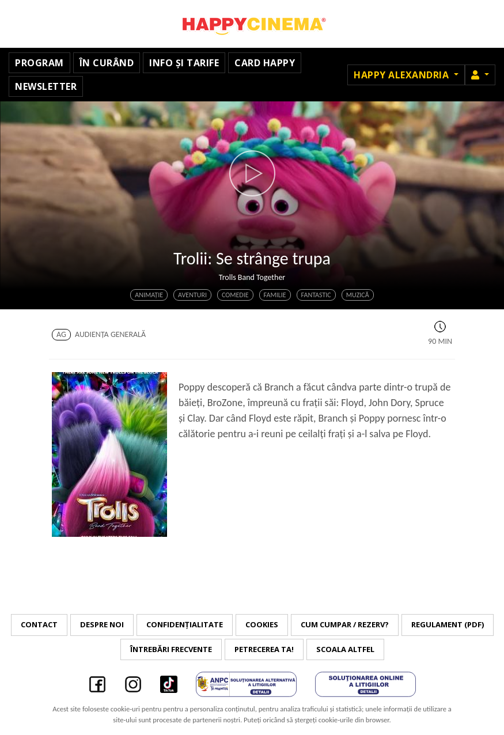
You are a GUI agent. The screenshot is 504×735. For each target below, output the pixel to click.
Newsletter (46, 86)
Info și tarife (184, 62)
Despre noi (102, 624)
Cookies (261, 624)
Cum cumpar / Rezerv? (345, 624)
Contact (39, 624)
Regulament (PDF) (447, 624)
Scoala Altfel (345, 649)
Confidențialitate (184, 624)
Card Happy (264, 62)
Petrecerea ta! (264, 649)
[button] (480, 75)
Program (39, 62)
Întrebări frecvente (171, 649)
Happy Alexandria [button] (403, 75)
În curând (106, 62)
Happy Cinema (252, 24)
